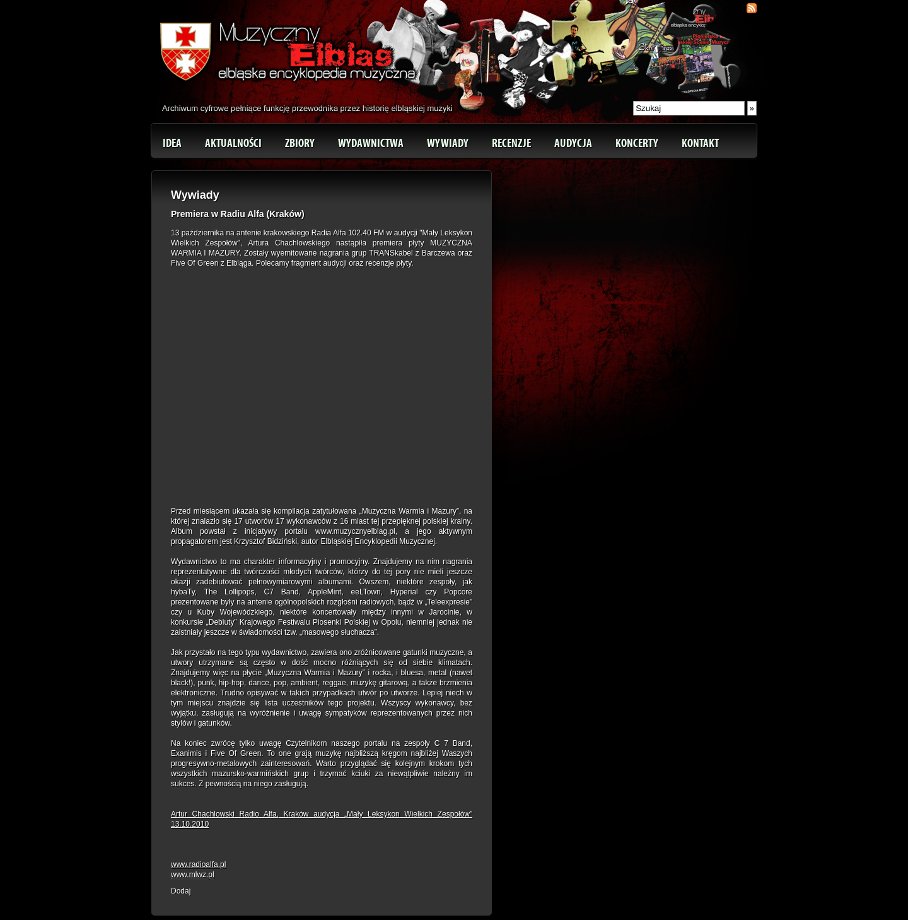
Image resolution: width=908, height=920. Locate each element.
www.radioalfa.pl (198, 864)
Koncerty (636, 143)
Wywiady (448, 143)
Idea (172, 143)
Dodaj (180, 891)
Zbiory (300, 143)
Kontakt (700, 143)
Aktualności (233, 143)
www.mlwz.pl (192, 874)
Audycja (573, 143)
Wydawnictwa (371, 143)
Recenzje (511, 143)
